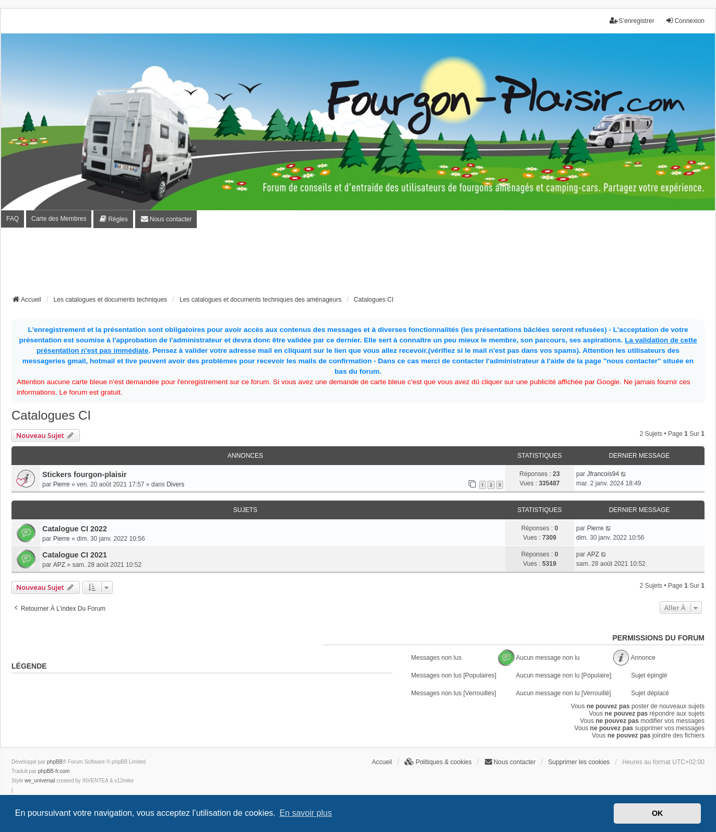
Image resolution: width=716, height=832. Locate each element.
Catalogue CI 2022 (74, 529)
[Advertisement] (358, 264)
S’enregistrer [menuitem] (632, 21)
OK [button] (657, 813)
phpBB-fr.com (54, 771)
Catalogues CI (51, 415)
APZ (59, 564)
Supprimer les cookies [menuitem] (579, 762)
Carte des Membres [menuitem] (58, 218)
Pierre (61, 484)
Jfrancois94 (603, 474)
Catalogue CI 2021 (74, 555)
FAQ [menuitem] (12, 218)
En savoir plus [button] (305, 813)
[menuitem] (113, 219)
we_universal (40, 780)
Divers (175, 484)
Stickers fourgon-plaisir (84, 474)
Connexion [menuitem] (685, 21)
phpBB (55, 762)
